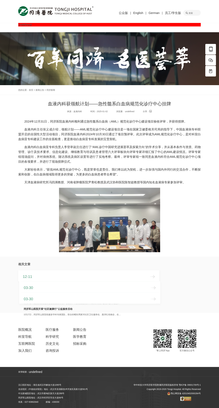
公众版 (123, 13)
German (154, 13)
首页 (31, 90)
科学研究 (52, 336)
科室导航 (25, 336)
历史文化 (52, 343)
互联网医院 (26, 343)
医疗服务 (52, 329)
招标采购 (79, 343)
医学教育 (79, 336)
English (138, 13)
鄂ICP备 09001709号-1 (190, 385)
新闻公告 (40, 90)
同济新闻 (51, 90)
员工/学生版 (173, 13)
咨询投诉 (52, 350)
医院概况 (25, 329)
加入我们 (25, 350)
